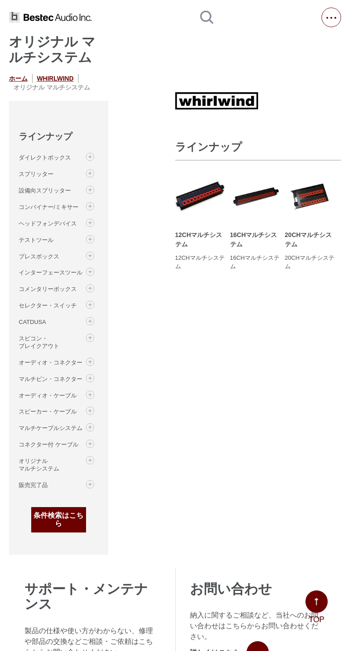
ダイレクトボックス (45, 157)
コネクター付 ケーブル (48, 444)
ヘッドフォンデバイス (48, 223)
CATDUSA (32, 322)
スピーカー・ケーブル (48, 411)
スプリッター (36, 174)
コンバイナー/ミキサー (48, 207)
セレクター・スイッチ (48, 305)
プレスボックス (39, 256)
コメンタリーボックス (48, 289)
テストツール (36, 240)
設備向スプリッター (45, 190)
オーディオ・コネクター (50, 362)
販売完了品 (33, 485)
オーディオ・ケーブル (48, 395)
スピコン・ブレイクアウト (39, 342)
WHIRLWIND (55, 78)
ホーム (18, 78)
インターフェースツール (50, 272)
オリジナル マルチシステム (39, 465)
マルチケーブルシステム (50, 428)
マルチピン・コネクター (50, 379)
